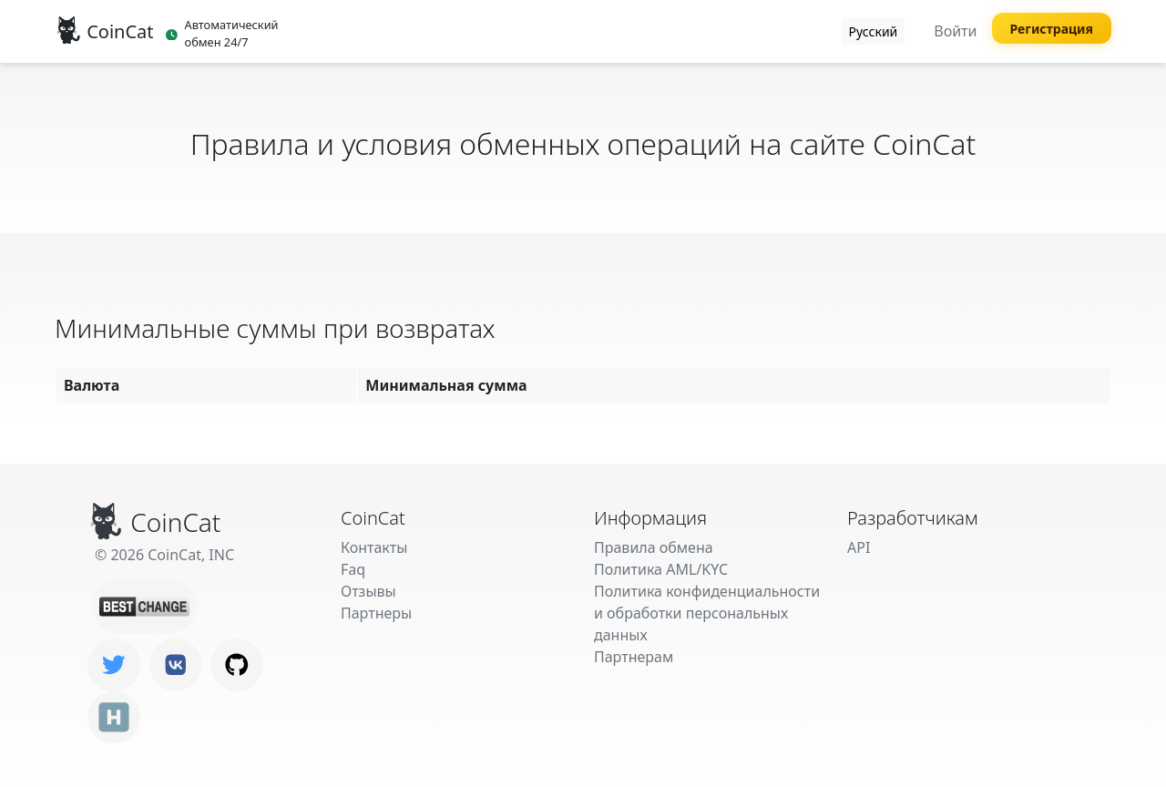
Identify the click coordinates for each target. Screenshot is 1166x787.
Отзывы (368, 591)
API (858, 547)
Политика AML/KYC (661, 569)
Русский (873, 31)
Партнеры (376, 613)
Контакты (374, 547)
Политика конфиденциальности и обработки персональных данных (707, 613)
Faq (353, 569)
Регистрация (1052, 28)
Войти (955, 31)
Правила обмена (653, 547)
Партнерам (633, 657)
